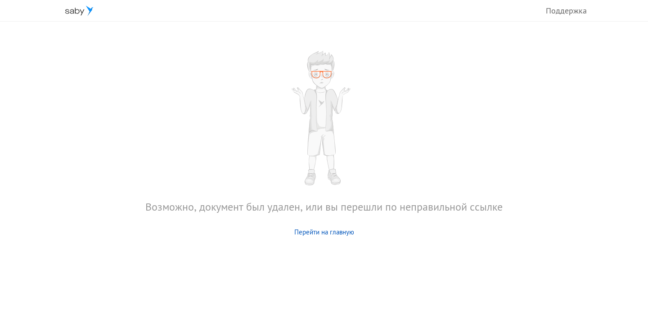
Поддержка (566, 10)
